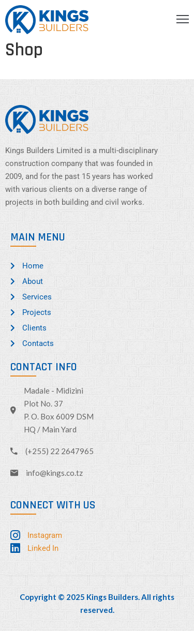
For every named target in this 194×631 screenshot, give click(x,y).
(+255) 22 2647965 (59, 451)
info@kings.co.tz (54, 472)
